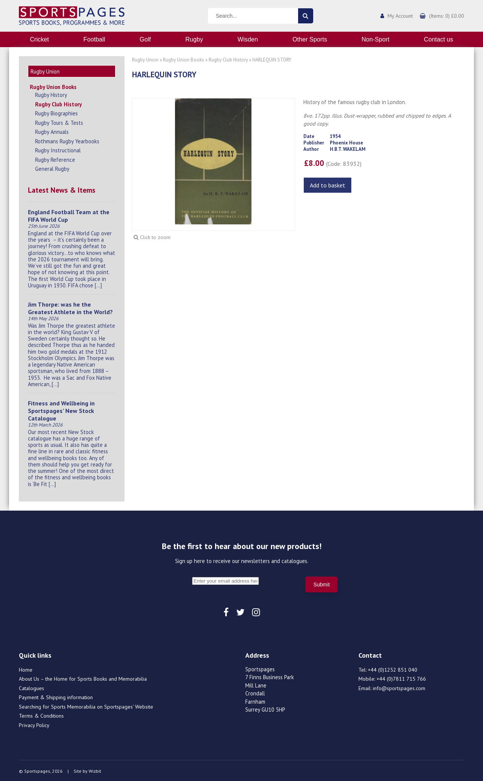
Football (94, 39)
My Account (400, 15)
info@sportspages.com (399, 687)
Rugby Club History (58, 103)
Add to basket (327, 185)
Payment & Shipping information (56, 696)
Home (25, 668)
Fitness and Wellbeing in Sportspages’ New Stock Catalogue (61, 409)
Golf (145, 39)
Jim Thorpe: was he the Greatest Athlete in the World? (70, 307)
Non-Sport (375, 39)
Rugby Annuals (52, 130)
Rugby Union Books (53, 85)
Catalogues (31, 687)
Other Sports (309, 39)
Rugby (194, 39)
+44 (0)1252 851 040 (392, 668)
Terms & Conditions (41, 714)
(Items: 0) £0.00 (446, 15)
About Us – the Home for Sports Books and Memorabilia (83, 677)
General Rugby (52, 167)
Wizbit (95, 770)
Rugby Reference (55, 158)
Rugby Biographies (56, 112)
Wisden (248, 39)
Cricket (39, 39)
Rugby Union (145, 60)
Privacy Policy (34, 724)
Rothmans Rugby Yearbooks (67, 140)
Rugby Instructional (58, 149)
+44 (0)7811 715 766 (401, 677)
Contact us (438, 39)
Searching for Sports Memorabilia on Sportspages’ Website (86, 705)
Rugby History (51, 93)
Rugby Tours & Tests (59, 121)
